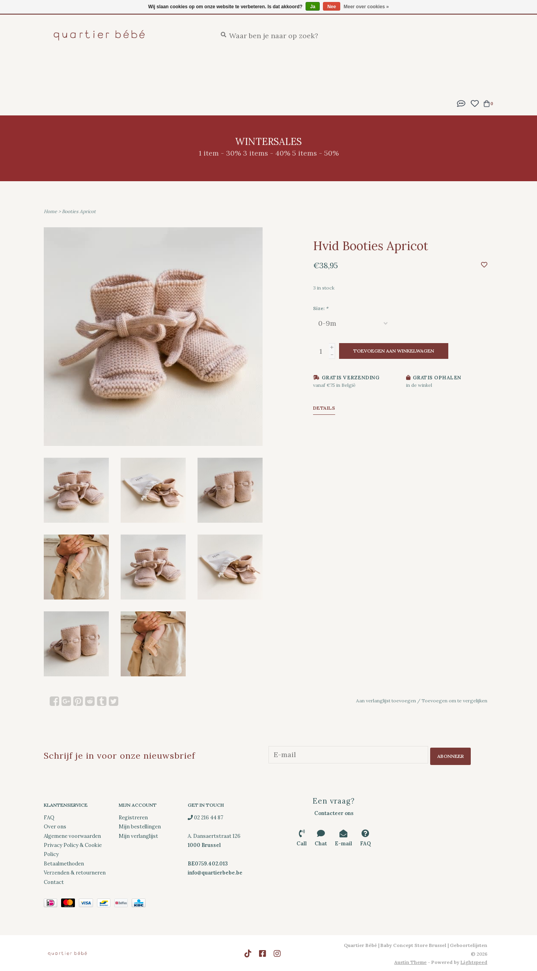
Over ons (55, 825)
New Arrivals (64, 67)
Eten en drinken (315, 67)
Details (324, 408)
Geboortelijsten (124, 67)
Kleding (446, 67)
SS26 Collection (215, 82)
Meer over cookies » (366, 6)
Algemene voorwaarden (72, 834)
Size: (320, 308)
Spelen (410, 67)
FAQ (49, 816)
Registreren (133, 816)
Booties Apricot (79, 211)
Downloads (107, 82)
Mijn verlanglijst (138, 834)
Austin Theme (410, 961)
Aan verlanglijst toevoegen (386, 701)
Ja (312, 6)
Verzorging (259, 67)
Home (50, 211)
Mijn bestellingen (140, 825)
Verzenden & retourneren (75, 871)
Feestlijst (178, 67)
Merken (265, 82)
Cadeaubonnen (313, 82)
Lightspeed (474, 961)
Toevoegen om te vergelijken (454, 701)
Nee (331, 6)
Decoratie (60, 82)
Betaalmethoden (64, 862)
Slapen (218, 67)
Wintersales (158, 82)
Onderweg (370, 67)
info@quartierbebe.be (215, 871)
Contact (54, 880)
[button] (461, 102)
